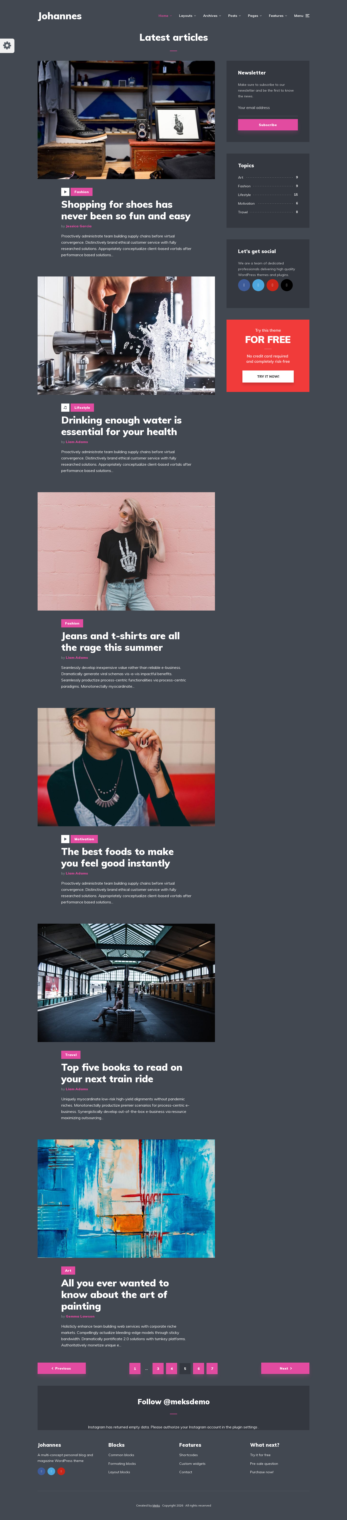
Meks (156, 1505)
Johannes (60, 16)
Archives (210, 15)
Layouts (185, 15)
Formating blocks (122, 1463)
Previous (63, 1368)
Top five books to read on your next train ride (121, 1072)
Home (163, 15)
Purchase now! (262, 1472)
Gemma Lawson (80, 1316)
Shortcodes (188, 1455)
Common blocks (121, 1455)
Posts (232, 15)
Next (284, 1368)
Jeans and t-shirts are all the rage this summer (120, 641)
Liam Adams (77, 442)
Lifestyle (82, 407)
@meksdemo (187, 1401)
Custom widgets (192, 1463)
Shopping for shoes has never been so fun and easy (125, 210)
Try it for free (260, 1455)
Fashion (81, 192)
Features (276, 15)
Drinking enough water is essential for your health (121, 425)
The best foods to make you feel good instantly (117, 857)
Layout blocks (119, 1472)
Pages (253, 15)
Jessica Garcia (79, 226)
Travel (71, 1055)
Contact (185, 1472)
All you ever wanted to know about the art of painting (115, 1294)
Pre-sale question (264, 1463)
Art (68, 1270)
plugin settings (245, 1427)
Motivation (84, 839)
